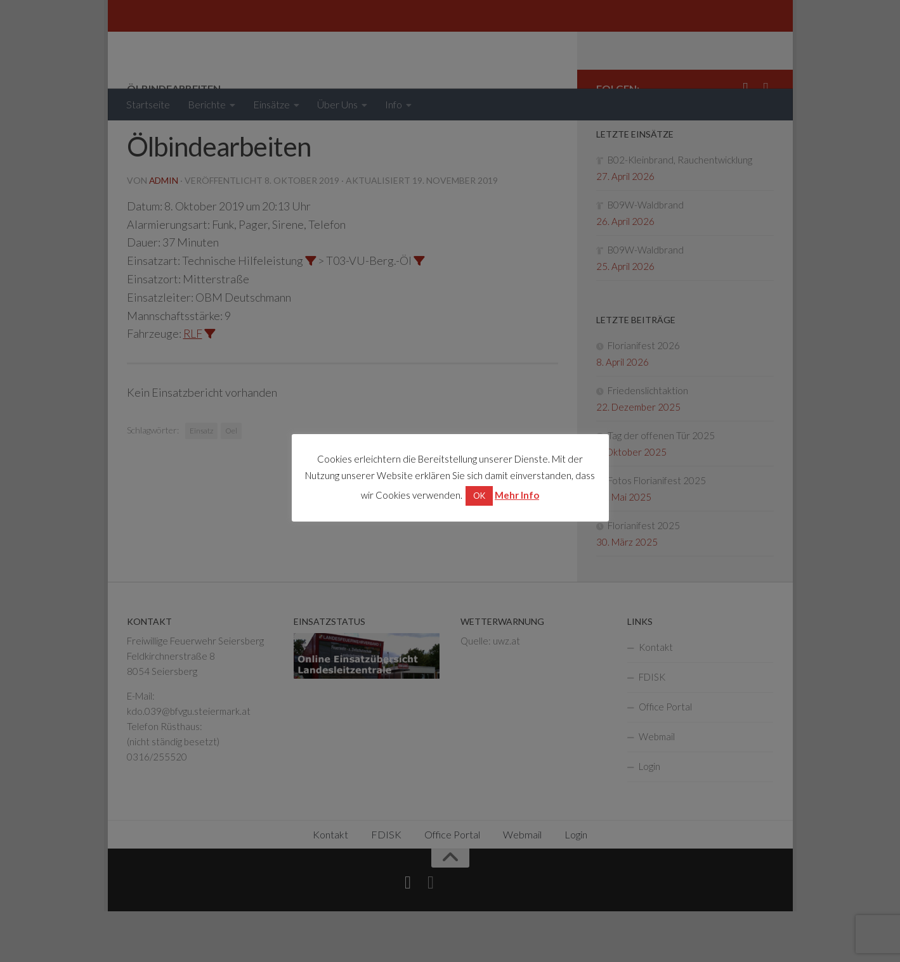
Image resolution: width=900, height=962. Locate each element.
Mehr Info (517, 495)
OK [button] (479, 496)
